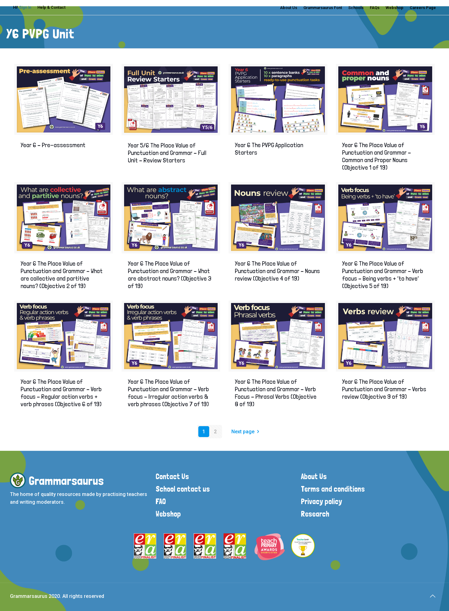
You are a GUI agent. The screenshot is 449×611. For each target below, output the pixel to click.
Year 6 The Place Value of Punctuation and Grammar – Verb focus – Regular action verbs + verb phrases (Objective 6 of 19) (61, 393)
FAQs (374, 7)
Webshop (394, 7)
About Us (288, 7)
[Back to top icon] (432, 596)
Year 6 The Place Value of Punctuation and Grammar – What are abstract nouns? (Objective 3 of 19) (169, 275)
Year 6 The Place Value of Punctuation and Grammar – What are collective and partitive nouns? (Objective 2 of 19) (62, 275)
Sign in (25, 7)
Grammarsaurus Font (322, 7)
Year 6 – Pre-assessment (53, 145)
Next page (246, 432)
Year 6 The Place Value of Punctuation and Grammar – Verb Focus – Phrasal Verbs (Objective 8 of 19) (275, 393)
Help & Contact (51, 7)
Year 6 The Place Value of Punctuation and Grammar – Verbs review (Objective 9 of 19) (384, 389)
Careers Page (423, 7)
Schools (356, 7)
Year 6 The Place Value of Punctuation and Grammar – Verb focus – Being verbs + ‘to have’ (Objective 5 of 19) (382, 275)
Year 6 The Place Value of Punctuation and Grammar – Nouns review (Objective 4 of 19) (277, 271)
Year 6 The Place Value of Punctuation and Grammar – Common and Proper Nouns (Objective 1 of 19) (376, 156)
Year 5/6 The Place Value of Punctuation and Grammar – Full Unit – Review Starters (167, 153)
